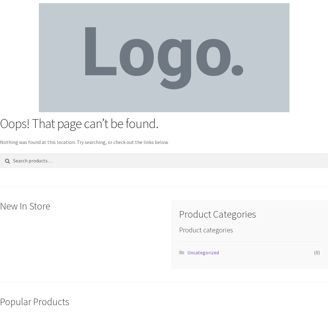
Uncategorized (203, 252)
